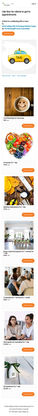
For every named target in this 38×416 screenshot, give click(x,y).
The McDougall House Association (17, 29)
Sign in (34, 4)
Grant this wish (8, 33)
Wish (5, 21)
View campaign (21, 75)
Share (14, 75)
